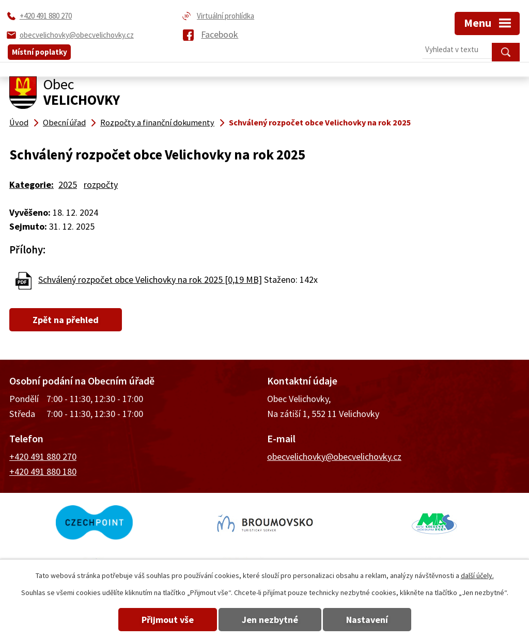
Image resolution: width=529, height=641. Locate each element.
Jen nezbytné (270, 620)
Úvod (18, 122)
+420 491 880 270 (42, 456)
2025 (67, 184)
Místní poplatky (39, 52)
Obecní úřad (64, 122)
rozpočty (101, 184)
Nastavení (367, 620)
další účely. (477, 575)
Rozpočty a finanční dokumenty (157, 122)
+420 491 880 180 (42, 471)
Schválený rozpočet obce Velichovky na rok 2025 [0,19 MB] (150, 279)
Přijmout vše (168, 620)
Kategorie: (31, 184)
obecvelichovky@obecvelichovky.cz (334, 456)
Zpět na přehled (66, 320)
